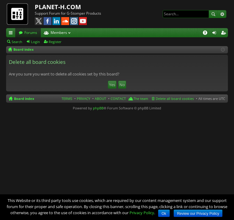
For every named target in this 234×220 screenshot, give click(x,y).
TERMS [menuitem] (67, 98)
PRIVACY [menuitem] (83, 98)
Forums (30, 32)
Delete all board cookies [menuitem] (175, 98)
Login (35, 41)
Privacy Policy (141, 212)
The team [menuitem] (140, 98)
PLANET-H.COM (58, 7)
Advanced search (222, 14)
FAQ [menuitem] (207, 33)
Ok (163, 213)
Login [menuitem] (215, 33)
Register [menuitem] (224, 33)
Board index (24, 98)
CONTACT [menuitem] (118, 98)
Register (55, 41)
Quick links (12, 33)
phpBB (98, 108)
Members (59, 32)
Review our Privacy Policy (198, 213)
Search (213, 14)
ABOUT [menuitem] (100, 98)
